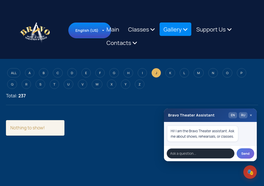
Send (245, 153)
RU (243, 115)
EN (233, 115)
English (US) (86, 30)
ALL (13, 73)
